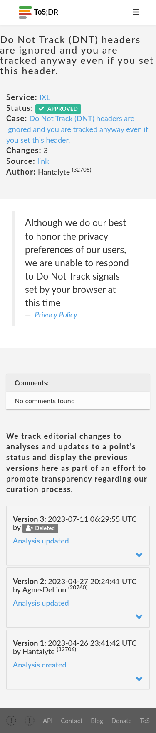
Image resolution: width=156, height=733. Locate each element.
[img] (11, 721)
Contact (71, 720)
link (43, 161)
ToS (145, 720)
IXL (45, 97)
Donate (121, 720)
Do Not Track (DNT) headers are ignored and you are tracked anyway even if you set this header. (77, 129)
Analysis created (40, 664)
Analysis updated (41, 540)
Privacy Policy (56, 314)
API (47, 720)
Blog (97, 720)
